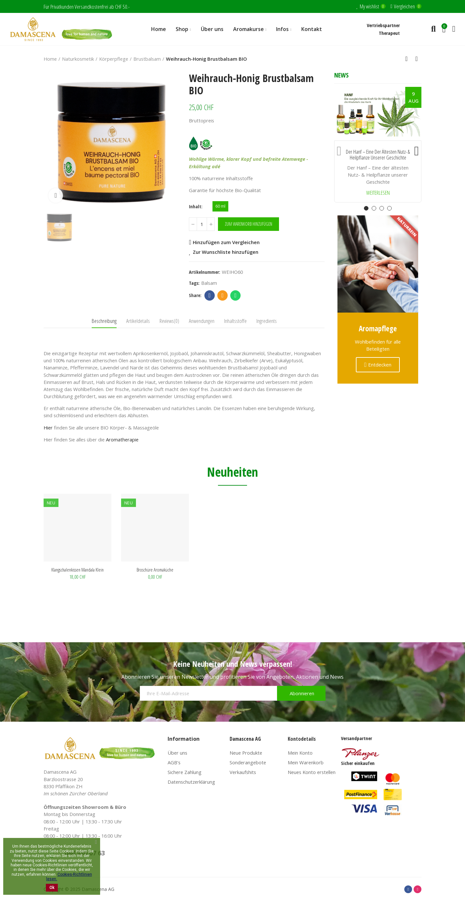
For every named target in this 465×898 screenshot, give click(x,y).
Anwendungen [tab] (201, 321)
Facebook (210, 295)
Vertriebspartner (383, 25)
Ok (51, 887)
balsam (209, 283)
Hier (48, 427)
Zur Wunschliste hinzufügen (225, 252)
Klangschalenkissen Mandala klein (77, 569)
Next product (416, 59)
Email (223, 295)
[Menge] (202, 224)
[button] (339, 149)
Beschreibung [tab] (104, 321)
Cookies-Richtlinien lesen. (69, 876)
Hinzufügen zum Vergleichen (226, 242)
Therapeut (389, 33)
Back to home (408, 59)
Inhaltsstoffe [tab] (235, 321)
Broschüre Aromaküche (155, 569)
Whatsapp (235, 295)
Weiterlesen (378, 193)
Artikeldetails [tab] (138, 321)
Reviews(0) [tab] (169, 321)
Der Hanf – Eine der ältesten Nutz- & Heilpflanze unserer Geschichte (378, 155)
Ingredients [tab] (266, 321)
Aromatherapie (122, 439)
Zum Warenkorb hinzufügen (248, 224)
